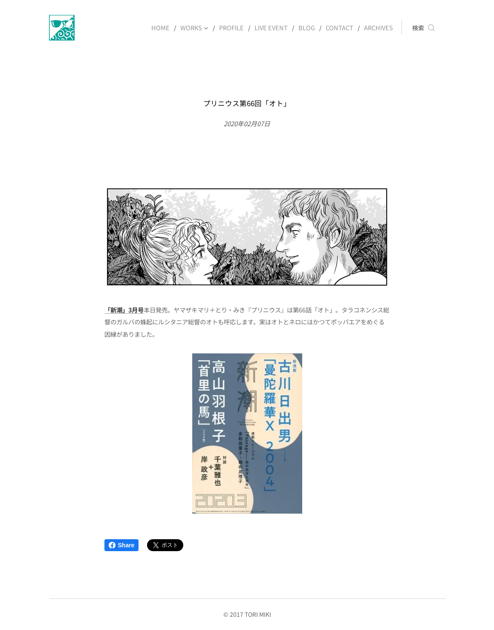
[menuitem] (168, 27)
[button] (423, 27)
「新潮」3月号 (124, 309)
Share (122, 545)
